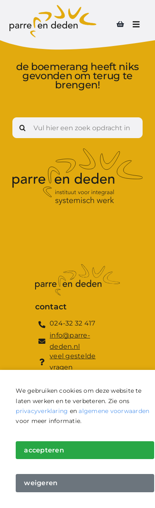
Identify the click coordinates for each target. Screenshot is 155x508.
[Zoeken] (22, 127)
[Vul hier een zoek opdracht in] (77, 127)
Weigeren (40, 483)
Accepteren (44, 450)
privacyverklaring (42, 411)
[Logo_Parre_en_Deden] (53, 8)
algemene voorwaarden (114, 411)
